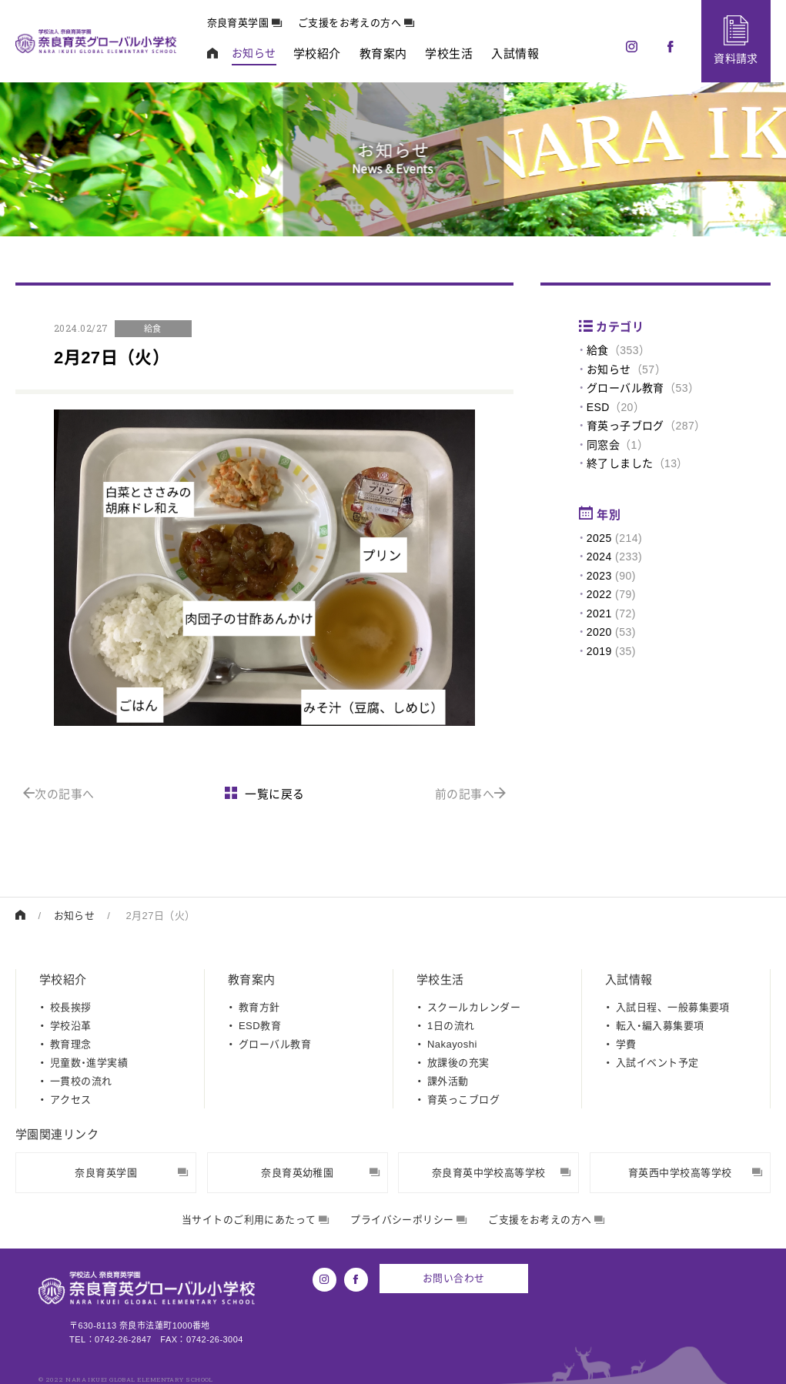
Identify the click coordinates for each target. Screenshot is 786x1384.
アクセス (71, 1099)
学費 (626, 1043)
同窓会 (603, 445)
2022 (599, 594)
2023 (599, 576)
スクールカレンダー (473, 1006)
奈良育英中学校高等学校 (501, 1172)
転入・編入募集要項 (660, 1025)
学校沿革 (71, 1025)
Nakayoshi (452, 1043)
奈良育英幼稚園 (320, 1172)
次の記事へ (59, 794)
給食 (598, 350)
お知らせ (609, 369)
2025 (599, 538)
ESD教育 (260, 1025)
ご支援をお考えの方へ (357, 22)
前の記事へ (471, 794)
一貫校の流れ (81, 1080)
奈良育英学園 (245, 22)
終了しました (620, 463)
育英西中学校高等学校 (695, 1172)
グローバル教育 (625, 388)
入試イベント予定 (657, 1062)
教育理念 (71, 1043)
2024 (599, 556)
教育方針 (259, 1006)
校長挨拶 (71, 1006)
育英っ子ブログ (625, 426)
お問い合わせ (454, 1277)
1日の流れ (450, 1025)
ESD (598, 407)
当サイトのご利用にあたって (255, 1219)
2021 (599, 613)
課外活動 (448, 1080)
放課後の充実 (458, 1062)
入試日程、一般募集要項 (673, 1006)
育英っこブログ (463, 1099)
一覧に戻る (265, 794)
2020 (599, 632)
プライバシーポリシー (408, 1219)
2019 (599, 651)
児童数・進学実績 (89, 1062)
